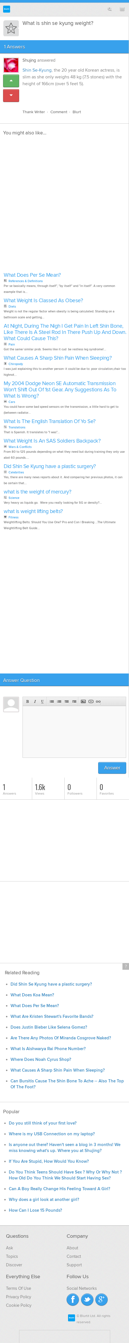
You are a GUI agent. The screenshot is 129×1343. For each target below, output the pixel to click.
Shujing (29, 60)
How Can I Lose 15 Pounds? (35, 1210)
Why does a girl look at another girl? (44, 1199)
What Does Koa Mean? (32, 995)
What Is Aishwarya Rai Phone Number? (48, 1049)
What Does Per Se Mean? (32, 275)
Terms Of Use (18, 1288)
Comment (58, 112)
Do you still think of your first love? (43, 1123)
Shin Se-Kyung (37, 70)
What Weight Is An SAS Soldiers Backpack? (52, 441)
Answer (112, 768)
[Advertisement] (64, 205)
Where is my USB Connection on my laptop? (52, 1134)
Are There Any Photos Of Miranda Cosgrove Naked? (61, 1038)
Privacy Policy (18, 1296)
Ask (9, 1247)
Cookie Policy (18, 1305)
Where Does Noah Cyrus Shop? (41, 1059)
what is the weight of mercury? (37, 492)
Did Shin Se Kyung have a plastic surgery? (50, 466)
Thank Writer (33, 112)
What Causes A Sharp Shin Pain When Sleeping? (58, 358)
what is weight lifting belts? (33, 511)
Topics (12, 1256)
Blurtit (6, 9)
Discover (14, 1264)
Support (74, 1264)
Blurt (77, 112)
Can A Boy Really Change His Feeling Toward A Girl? (59, 1189)
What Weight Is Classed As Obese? (43, 300)
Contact (74, 1256)
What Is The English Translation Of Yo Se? (50, 421)
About (72, 1247)
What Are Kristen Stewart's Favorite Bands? (52, 1016)
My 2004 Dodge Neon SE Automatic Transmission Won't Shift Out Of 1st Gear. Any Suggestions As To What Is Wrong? (60, 389)
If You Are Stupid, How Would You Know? (49, 1161)
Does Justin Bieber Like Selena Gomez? (49, 1027)
